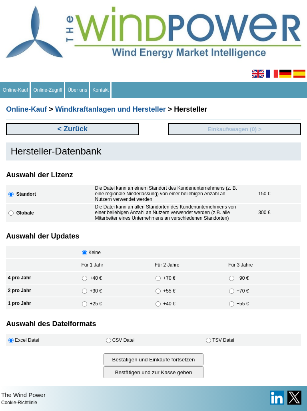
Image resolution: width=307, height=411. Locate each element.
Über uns (77, 90)
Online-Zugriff (48, 90)
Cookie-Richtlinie (19, 402)
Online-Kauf (15, 90)
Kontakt (101, 90)
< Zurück (72, 129)
